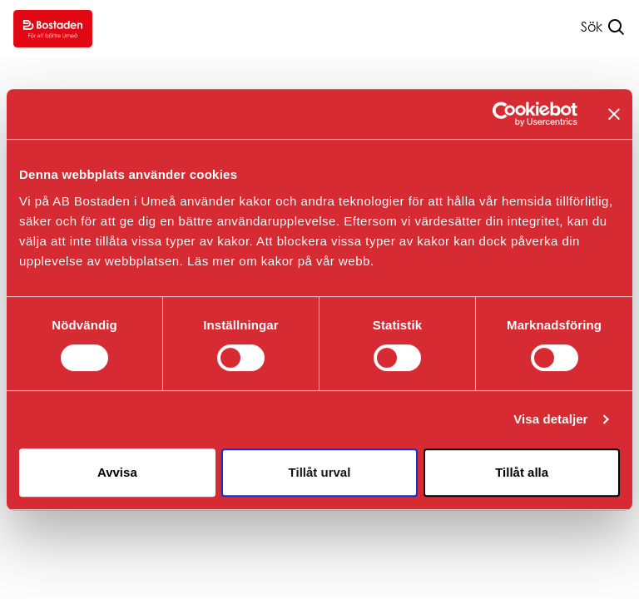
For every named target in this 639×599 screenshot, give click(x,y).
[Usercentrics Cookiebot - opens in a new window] (504, 113)
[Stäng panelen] (614, 114)
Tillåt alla (521, 472)
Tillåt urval (320, 472)
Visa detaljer (550, 419)
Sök (591, 26)
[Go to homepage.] (52, 28)
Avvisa (117, 472)
